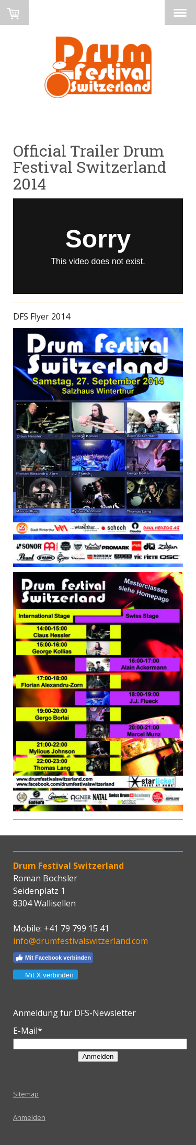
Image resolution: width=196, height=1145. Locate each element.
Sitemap (26, 1094)
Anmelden (97, 1056)
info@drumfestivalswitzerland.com (80, 941)
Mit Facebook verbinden (53, 957)
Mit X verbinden (45, 975)
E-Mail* (27, 1030)
